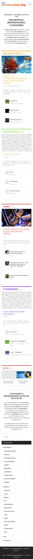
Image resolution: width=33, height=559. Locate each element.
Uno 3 (12, 172)
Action (6, 494)
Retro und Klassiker (9, 521)
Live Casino (13, 332)
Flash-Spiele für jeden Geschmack (14, 312)
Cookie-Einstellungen (16, 548)
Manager (6, 465)
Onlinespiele (6, 157)
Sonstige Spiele (8, 528)
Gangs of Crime (14, 110)
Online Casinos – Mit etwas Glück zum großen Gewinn (16, 231)
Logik (5, 514)
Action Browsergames (8, 86)
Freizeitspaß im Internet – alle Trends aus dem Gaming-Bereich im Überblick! (19, 264)
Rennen (6, 518)
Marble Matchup (11, 154)
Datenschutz (5, 548)
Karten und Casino (20, 334)
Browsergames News (9, 458)
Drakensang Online (16, 119)
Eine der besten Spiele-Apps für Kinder (19, 276)
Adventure (7, 454)
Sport (5, 532)
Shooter (6, 525)
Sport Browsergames (10, 478)
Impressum (27, 548)
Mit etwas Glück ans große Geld (8, 382)
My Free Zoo (13, 101)
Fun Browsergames (9, 461)
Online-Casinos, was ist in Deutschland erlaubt (17, 252)
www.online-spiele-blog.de (14, 555)
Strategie (19, 112)
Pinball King (13, 181)
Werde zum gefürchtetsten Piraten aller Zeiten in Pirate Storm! (15, 79)
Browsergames (17, 86)
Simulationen (20, 103)
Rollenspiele (20, 122)
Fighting (6, 497)
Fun (5, 501)
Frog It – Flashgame (16, 352)
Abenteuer (7, 490)
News (4, 236)
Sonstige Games (8, 475)
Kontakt (16, 550)
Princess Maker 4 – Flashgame (23, 382)
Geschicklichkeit (20, 343)
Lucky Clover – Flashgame (17, 341)
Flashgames (6, 316)
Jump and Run (27, 354)
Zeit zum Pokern (15, 191)
